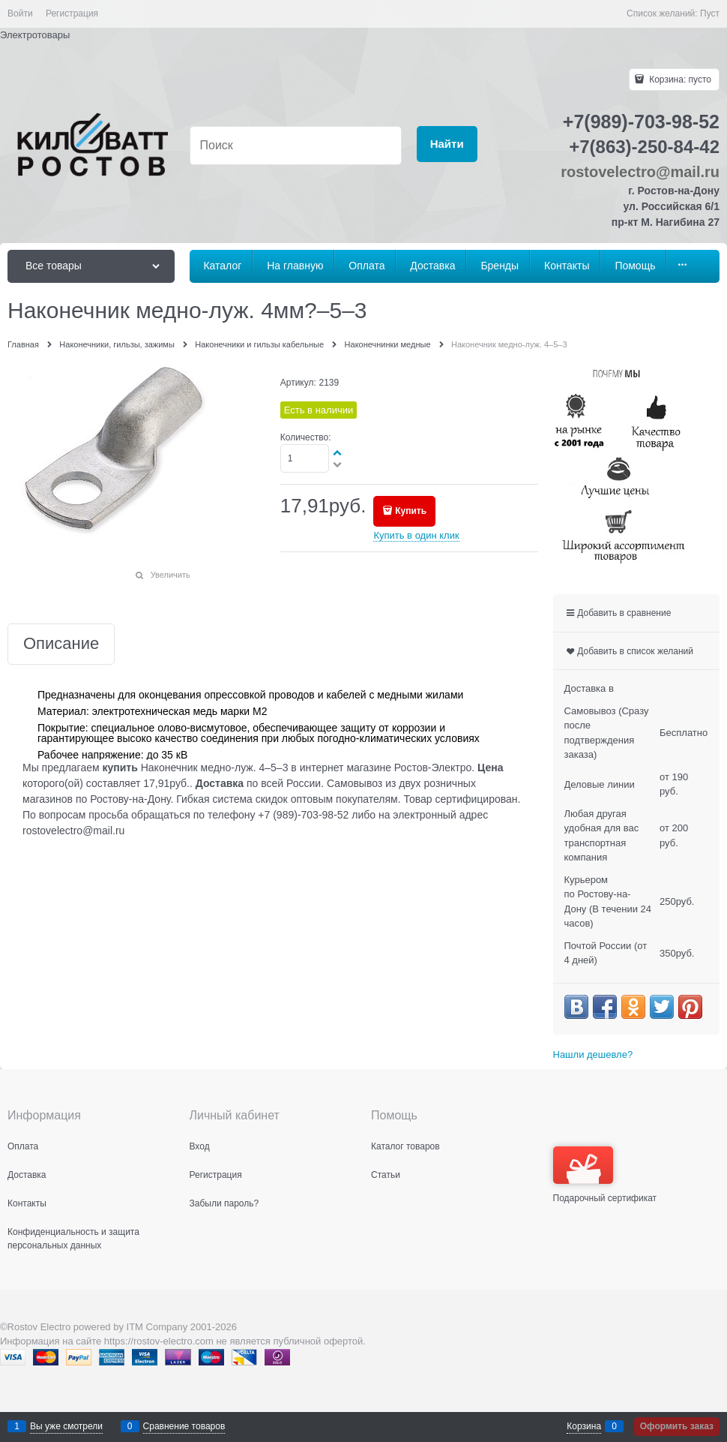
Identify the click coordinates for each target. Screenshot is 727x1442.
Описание (61, 644)
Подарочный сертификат (605, 1174)
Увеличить (170, 574)
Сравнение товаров (184, 1426)
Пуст (710, 13)
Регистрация (72, 13)
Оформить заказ (677, 1426)
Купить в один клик (416, 535)
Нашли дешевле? (593, 1054)
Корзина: (679, 79)
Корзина (584, 1426)
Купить (410, 511)
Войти (20, 13)
